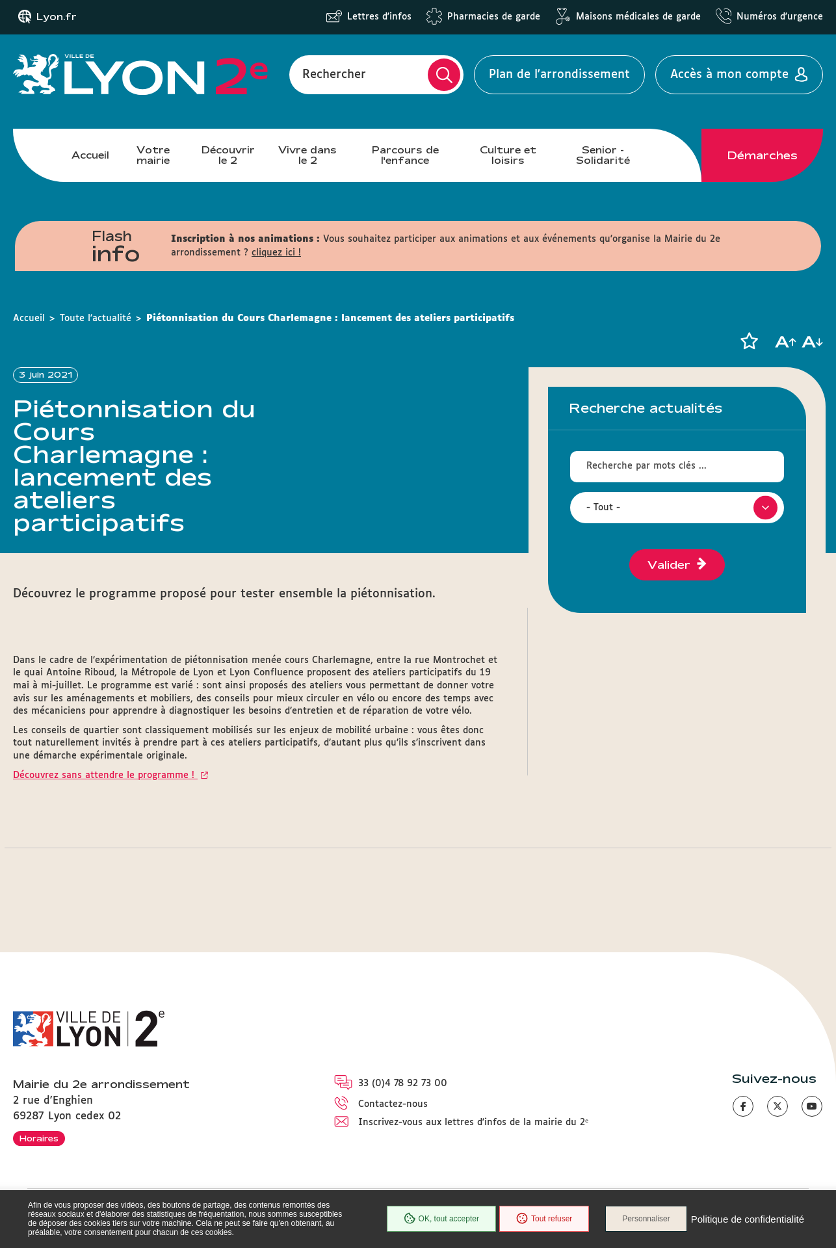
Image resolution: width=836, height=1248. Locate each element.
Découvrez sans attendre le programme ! (105, 775)
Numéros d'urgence (780, 16)
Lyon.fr (56, 17)
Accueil (90, 155)
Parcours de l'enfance (405, 155)
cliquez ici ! (276, 252)
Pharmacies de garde (493, 16)
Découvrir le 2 (228, 155)
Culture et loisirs (508, 155)
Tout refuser (544, 1219)
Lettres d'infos (379, 16)
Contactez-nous (393, 1104)
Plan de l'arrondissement (559, 75)
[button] (749, 341)
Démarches (762, 155)
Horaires (39, 1138)
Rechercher (334, 75)
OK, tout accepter (441, 1219)
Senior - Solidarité (603, 155)
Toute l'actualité (95, 318)
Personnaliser (646, 1218)
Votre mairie (153, 155)
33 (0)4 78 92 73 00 (402, 1083)
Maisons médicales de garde (638, 16)
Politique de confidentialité (747, 1219)
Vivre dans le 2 (307, 155)
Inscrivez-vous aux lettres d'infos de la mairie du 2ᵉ (473, 1122)
